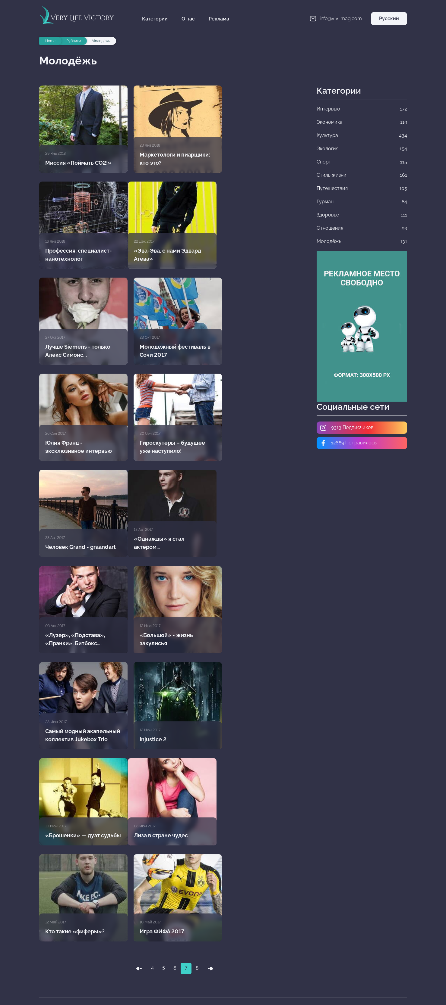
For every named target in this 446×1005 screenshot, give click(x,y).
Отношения (174, 972)
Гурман (270, 959)
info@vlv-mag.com (65, 937)
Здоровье (365, 959)
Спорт (270, 946)
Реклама (220, 19)
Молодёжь (270, 972)
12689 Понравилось (348, 443)
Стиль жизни (365, 946)
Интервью (174, 932)
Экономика (270, 932)
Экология (174, 946)
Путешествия (174, 959)
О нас (189, 19)
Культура (365, 932)
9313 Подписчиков (347, 427)
